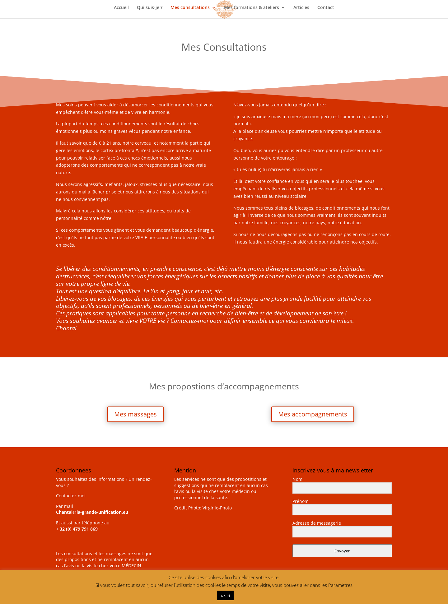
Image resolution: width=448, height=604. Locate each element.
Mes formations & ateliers (251, 7)
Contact (325, 7)
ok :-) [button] (225, 595)
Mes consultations (190, 7)
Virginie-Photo (217, 508)
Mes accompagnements (312, 414)
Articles (301, 7)
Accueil (121, 7)
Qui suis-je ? (149, 7)
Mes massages (135, 414)
